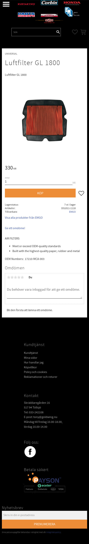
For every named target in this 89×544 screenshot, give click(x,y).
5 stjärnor (22, 277)
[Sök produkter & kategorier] (34, 32)
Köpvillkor (30, 367)
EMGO (72, 212)
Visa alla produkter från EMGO (24, 218)
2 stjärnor (12, 277)
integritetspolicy (53, 532)
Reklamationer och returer (40, 377)
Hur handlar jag (33, 362)
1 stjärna (8, 277)
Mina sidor (30, 358)
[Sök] (58, 32)
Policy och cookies (35, 372)
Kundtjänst (31, 353)
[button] (3, 4)
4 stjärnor (19, 277)
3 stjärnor (15, 277)
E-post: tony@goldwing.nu (40, 417)
